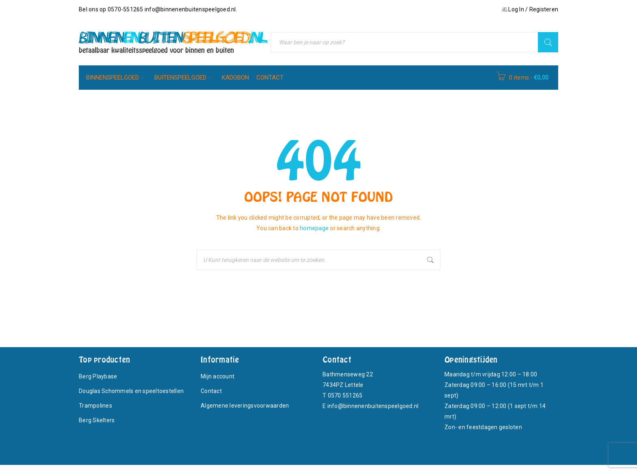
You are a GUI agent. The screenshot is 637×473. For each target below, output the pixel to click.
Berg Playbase (98, 376)
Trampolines (95, 405)
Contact (211, 391)
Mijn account (217, 376)
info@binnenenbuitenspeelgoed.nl (190, 9)
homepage (314, 228)
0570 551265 (345, 395)
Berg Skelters (97, 420)
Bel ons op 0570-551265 (112, 9)
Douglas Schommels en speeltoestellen (131, 391)
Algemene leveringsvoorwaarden (245, 405)
